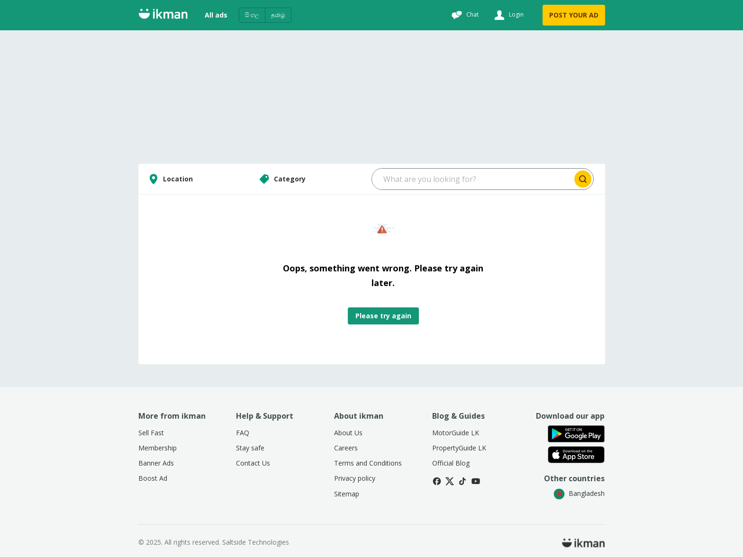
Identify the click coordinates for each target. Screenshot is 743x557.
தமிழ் (278, 15)
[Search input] (472, 179)
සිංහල (252, 15)
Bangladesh (579, 493)
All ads (216, 14)
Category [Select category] (281, 179)
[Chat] (464, 15)
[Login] (508, 15)
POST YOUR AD (573, 14)
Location (169, 179)
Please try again (383, 315)
